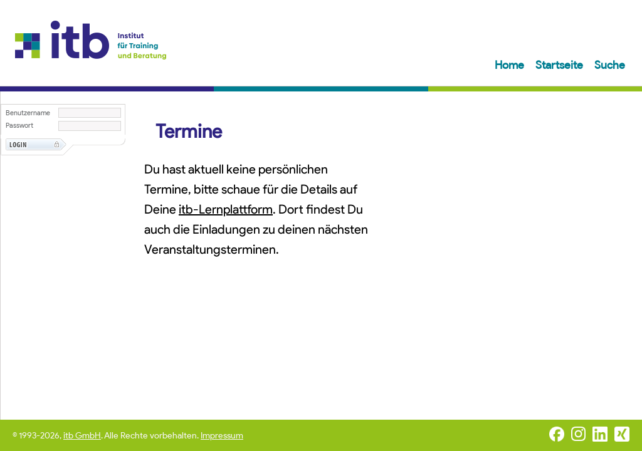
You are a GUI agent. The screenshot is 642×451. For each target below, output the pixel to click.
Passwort (19, 126)
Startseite (560, 65)
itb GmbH (82, 435)
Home (511, 65)
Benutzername (28, 113)
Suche (609, 65)
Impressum (222, 435)
